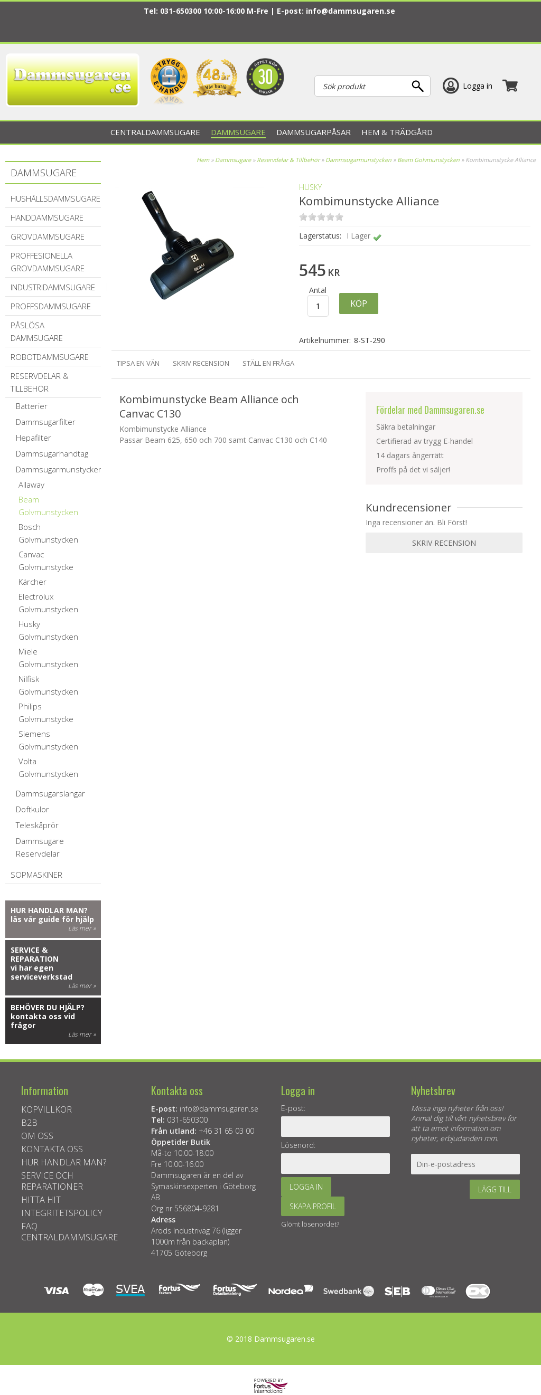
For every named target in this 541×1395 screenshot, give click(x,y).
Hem (203, 160)
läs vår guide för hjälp (52, 919)
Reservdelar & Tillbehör (288, 160)
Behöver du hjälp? (48, 1007)
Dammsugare (233, 160)
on (303, 217)
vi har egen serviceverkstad (41, 972)
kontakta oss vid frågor (43, 1020)
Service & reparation (35, 954)
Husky (310, 187)
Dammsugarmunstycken (358, 160)
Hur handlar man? (49, 910)
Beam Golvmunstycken (428, 160)
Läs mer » (82, 928)
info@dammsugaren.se (350, 11)
